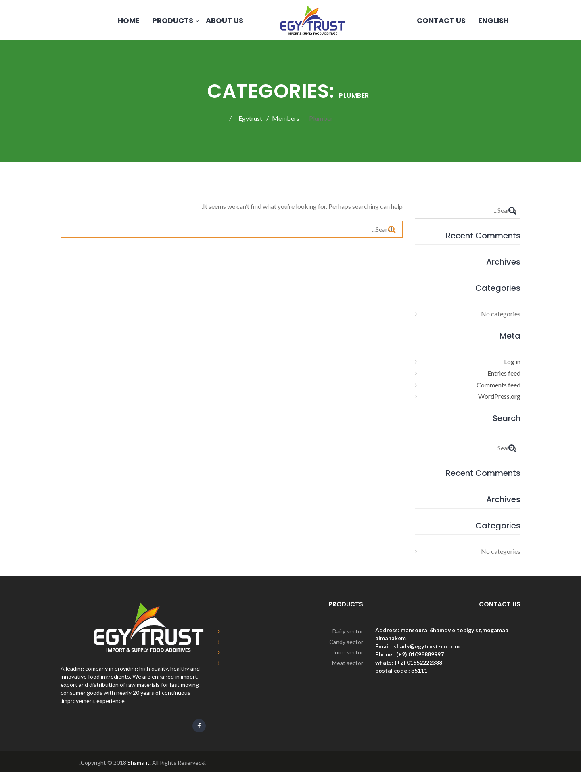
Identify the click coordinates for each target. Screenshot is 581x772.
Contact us (441, 20)
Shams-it (138, 762)
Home (129, 20)
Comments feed (498, 385)
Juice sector (347, 652)
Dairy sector (347, 631)
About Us (224, 20)
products (172, 20)
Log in (512, 361)
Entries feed (503, 373)
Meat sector (347, 662)
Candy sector (346, 641)
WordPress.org (499, 396)
